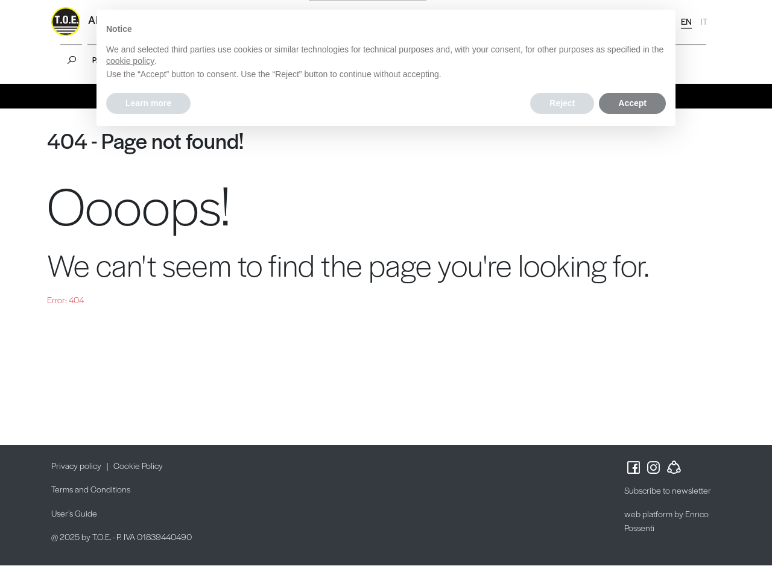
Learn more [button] (148, 103)
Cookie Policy (138, 465)
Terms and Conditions (90, 489)
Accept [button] (632, 103)
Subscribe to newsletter (667, 490)
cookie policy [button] (130, 61)
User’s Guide (74, 513)
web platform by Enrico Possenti (666, 520)
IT (704, 21)
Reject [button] (562, 103)
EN (686, 21)
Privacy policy (76, 465)
